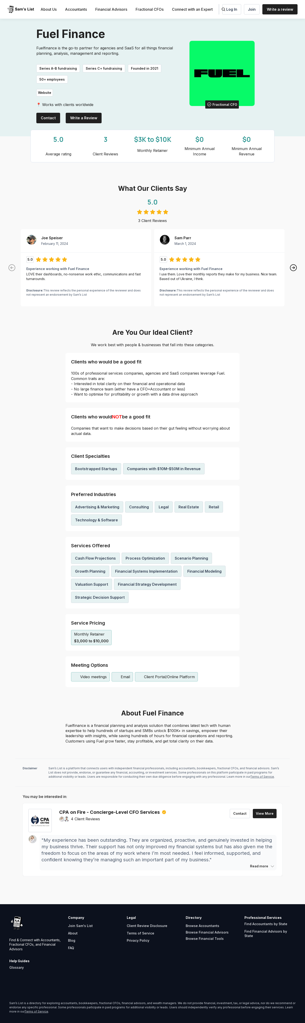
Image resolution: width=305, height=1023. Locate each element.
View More (265, 813)
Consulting (139, 507)
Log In (231, 9)
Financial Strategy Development (147, 584)
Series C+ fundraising (104, 68)
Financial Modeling (204, 571)
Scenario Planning (191, 558)
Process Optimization (145, 558)
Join (252, 9)
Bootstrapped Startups (96, 468)
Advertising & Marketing (97, 507)
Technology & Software (96, 520)
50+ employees (52, 79)
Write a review (280, 9)
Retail (214, 507)
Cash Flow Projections (95, 558)
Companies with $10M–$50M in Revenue (164, 468)
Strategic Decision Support (100, 597)
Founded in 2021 (144, 68)
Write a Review (83, 118)
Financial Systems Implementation (146, 571)
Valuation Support (91, 584)
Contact (48, 118)
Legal (164, 507)
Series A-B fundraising (58, 68)
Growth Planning (90, 571)
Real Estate (188, 507)
